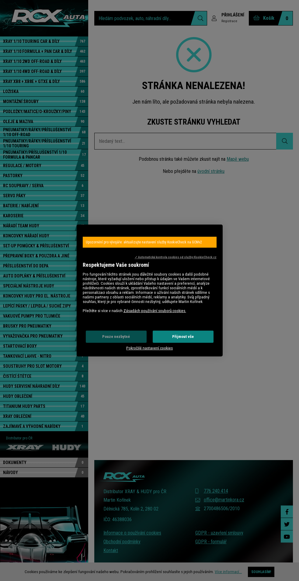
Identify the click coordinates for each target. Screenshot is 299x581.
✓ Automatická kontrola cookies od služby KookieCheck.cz (176, 257)
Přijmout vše (183, 336)
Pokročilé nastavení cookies (149, 348)
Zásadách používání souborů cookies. (154, 310)
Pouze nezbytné (116, 336)
